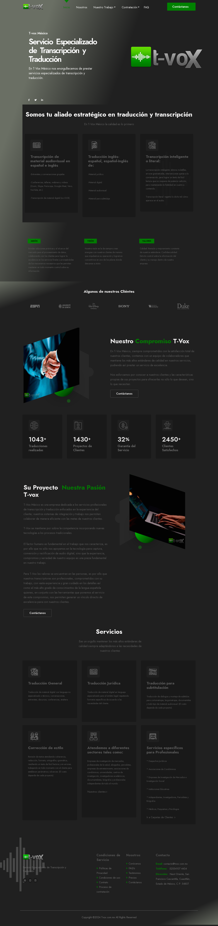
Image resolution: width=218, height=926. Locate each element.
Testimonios (138, 885)
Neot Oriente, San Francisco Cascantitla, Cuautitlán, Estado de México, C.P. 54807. (175, 891)
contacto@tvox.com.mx (175, 876)
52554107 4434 (175, 881)
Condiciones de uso (109, 890)
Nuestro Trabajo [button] (103, 7)
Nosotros (81, 7)
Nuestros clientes (97, 804)
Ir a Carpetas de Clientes (161, 829)
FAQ (146, 7)
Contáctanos (180, 7)
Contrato (108, 894)
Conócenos (138, 876)
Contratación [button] (129, 7)
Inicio (67, 7)
